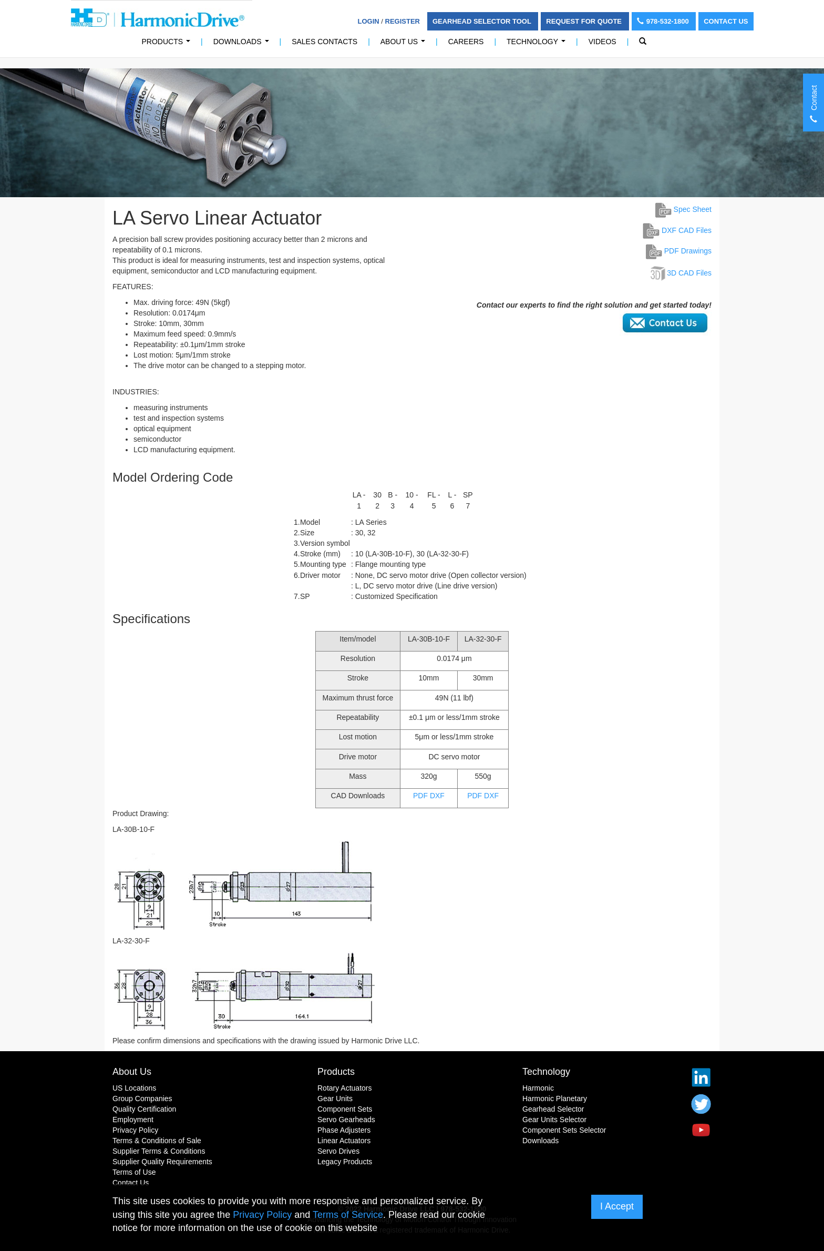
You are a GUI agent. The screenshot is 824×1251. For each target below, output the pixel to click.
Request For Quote (584, 21)
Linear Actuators (343, 1140)
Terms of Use (134, 1172)
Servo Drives (338, 1151)
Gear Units (335, 1098)
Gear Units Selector (554, 1119)
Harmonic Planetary (554, 1098)
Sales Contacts (324, 41)
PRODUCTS (168, 44)
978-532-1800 (664, 21)
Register (402, 21)
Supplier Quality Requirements (162, 1161)
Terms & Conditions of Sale (156, 1140)
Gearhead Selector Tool (482, 21)
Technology (538, 44)
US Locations (134, 1088)
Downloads (243, 44)
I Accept (617, 1206)
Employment (132, 1119)
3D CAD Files (689, 273)
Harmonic (538, 1088)
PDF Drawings (679, 251)
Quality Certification (144, 1109)
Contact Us (726, 21)
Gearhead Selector (553, 1109)
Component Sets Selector (564, 1130)
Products (336, 1071)
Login (368, 21)
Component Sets (344, 1109)
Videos (602, 41)
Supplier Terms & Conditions (158, 1151)
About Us (404, 44)
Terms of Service (348, 1214)
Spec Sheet (683, 209)
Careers (466, 41)
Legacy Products (344, 1161)
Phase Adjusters (343, 1130)
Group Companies (142, 1098)
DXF (437, 795)
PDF (420, 795)
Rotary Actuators (344, 1088)
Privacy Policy (135, 1130)
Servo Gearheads (346, 1119)
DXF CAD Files (677, 230)
